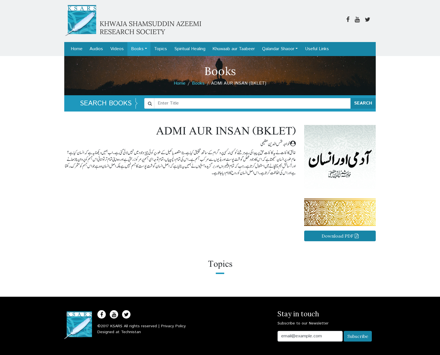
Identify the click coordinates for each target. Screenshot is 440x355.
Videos (117, 49)
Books (137, 49)
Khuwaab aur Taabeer (233, 49)
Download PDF (340, 236)
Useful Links (317, 49)
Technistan (131, 332)
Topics (160, 49)
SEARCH (363, 103)
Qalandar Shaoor (278, 49)
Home (76, 49)
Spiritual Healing (189, 49)
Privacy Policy (173, 326)
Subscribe (357, 336)
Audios (96, 49)
